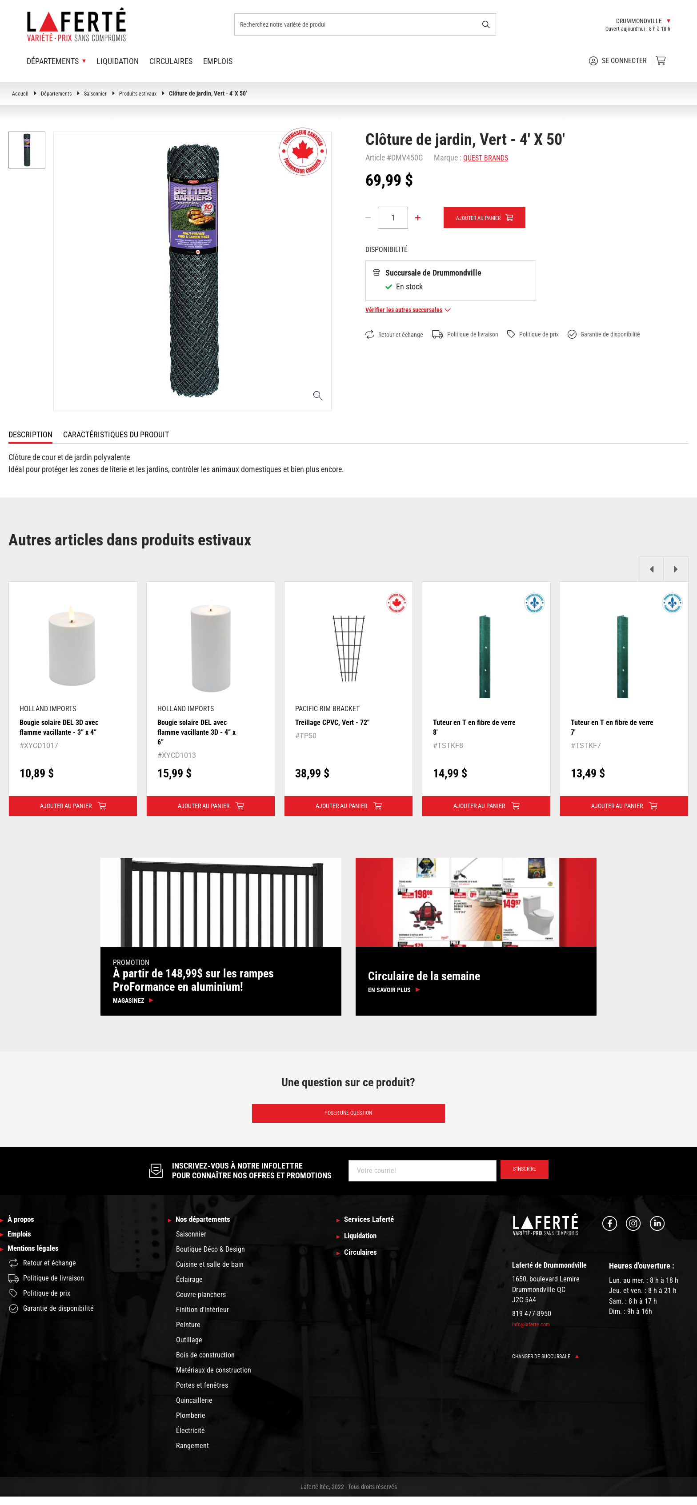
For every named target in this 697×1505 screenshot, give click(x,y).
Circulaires (170, 61)
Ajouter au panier (483, 218)
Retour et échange (398, 335)
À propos (24, 1227)
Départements (59, 93)
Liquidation (117, 61)
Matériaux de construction (213, 1378)
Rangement (192, 1454)
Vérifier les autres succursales (413, 310)
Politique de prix (554, 334)
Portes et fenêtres (202, 1393)
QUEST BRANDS (488, 157)
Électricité (190, 1439)
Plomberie (190, 1424)
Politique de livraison (478, 334)
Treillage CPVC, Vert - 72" (336, 722)
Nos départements (208, 1227)
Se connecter (618, 60)
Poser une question (348, 1118)
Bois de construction (205, 1363)
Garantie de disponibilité (635, 334)
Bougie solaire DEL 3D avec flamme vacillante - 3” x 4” (59, 731)
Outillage (189, 1348)
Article (375, 157)
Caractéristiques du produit (116, 434)
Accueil (21, 93)
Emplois (217, 61)
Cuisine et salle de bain (210, 1273)
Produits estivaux (149, 93)
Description (30, 434)
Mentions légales (38, 1263)
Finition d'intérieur (202, 1318)
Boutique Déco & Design (210, 1257)
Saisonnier (103, 93)
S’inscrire (520, 1177)
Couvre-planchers (201, 1303)
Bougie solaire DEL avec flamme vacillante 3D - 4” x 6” (197, 731)
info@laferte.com (533, 1331)
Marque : (447, 157)
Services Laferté (374, 1227)
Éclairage (189, 1288)
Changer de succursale (550, 1363)
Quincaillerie (194, 1409)
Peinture (188, 1333)
